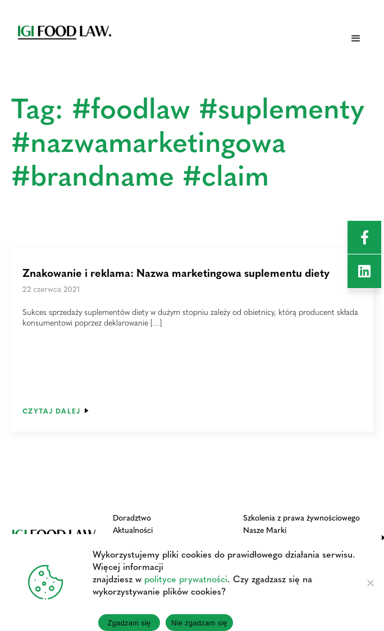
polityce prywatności (185, 578)
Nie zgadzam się (199, 623)
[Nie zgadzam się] (370, 582)
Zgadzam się (128, 623)
